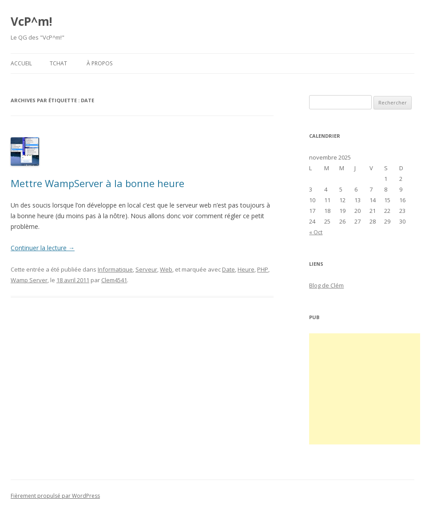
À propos (99, 63)
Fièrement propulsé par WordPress (55, 496)
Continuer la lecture (43, 248)
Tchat (58, 63)
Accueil (21, 63)
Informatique (115, 269)
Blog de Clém (326, 285)
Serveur (146, 269)
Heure (246, 269)
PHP (262, 269)
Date (228, 269)
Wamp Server (29, 280)
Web (166, 269)
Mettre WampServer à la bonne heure (97, 183)
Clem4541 (114, 280)
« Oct (315, 232)
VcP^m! (31, 21)
